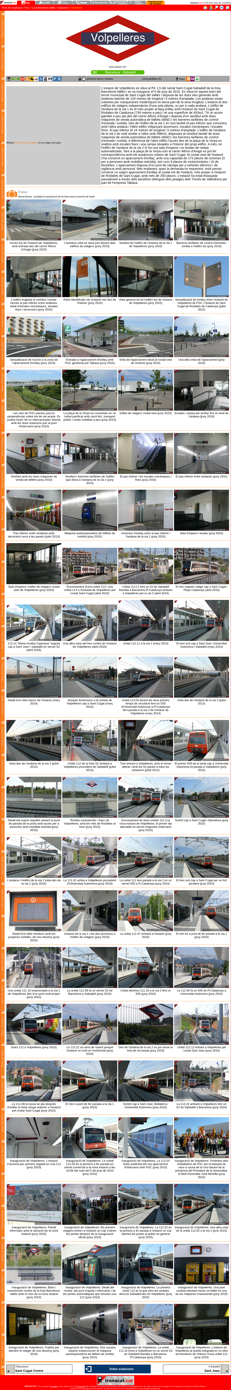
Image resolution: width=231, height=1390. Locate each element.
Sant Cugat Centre (29, 1370)
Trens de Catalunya (12, 7)
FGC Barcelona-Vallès (26, 142)
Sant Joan (212, 1370)
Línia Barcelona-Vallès (44, 7)
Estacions (63, 7)
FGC (27, 7)
